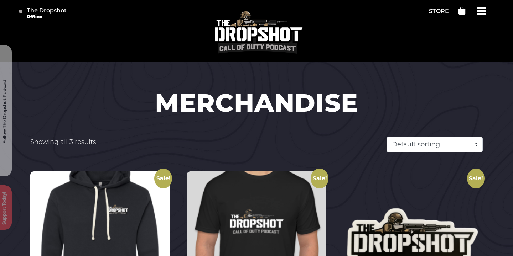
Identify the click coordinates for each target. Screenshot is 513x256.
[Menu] (481, 11)
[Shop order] (435, 144)
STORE (439, 12)
